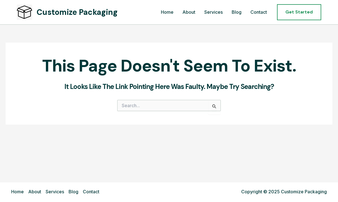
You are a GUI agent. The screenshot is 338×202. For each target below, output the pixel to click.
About (188, 12)
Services (213, 12)
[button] (299, 12)
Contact (258, 12)
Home (167, 12)
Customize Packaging (77, 12)
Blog (236, 12)
